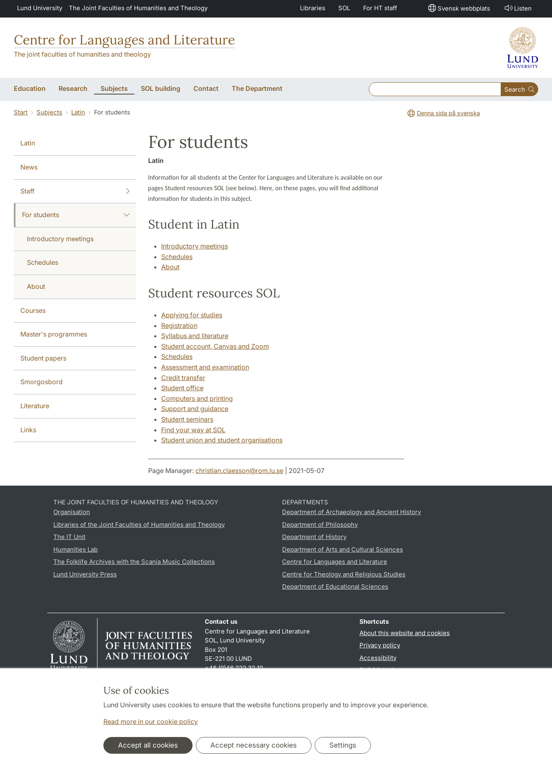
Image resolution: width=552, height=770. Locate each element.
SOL (344, 8)
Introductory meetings (60, 239)
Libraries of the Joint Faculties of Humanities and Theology (139, 524)
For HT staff (380, 8)
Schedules (42, 262)
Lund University (39, 8)
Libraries (312, 8)
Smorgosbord (41, 382)
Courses (33, 310)
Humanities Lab (75, 549)
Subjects (49, 112)
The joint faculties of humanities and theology (82, 54)
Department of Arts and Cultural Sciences (342, 549)
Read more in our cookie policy (150, 721)
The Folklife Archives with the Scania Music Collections (134, 561)
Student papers (43, 358)
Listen (517, 8)
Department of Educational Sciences (335, 586)
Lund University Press (85, 574)
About (36, 286)
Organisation (71, 512)
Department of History (314, 537)
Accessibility (377, 658)
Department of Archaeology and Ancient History (351, 512)
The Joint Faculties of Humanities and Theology (138, 8)
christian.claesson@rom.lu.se (239, 470)
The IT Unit (69, 537)
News (28, 167)
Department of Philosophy (320, 524)
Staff (74, 191)
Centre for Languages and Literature (124, 39)
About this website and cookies (404, 633)
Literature (34, 406)
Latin (78, 112)
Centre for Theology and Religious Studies (343, 574)
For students (75, 215)
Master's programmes (53, 334)
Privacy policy (379, 645)
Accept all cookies (148, 745)
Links (28, 430)
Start (21, 112)
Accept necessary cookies (253, 745)
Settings (342, 745)
